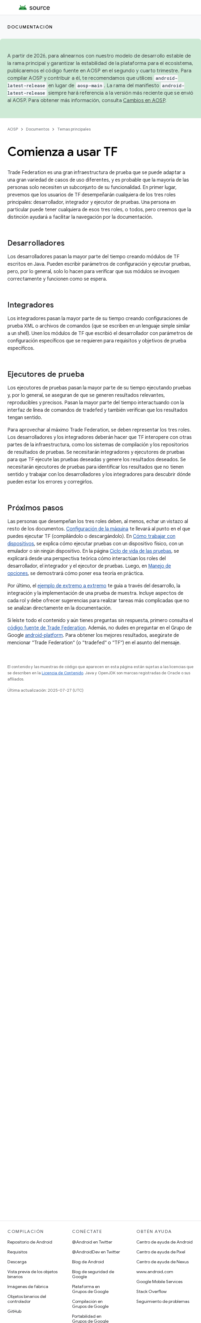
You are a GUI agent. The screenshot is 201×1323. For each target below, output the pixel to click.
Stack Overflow (151, 1291)
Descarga (17, 1262)
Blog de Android (88, 1262)
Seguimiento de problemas (162, 1301)
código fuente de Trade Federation (46, 628)
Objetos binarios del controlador (26, 1299)
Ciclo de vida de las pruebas (140, 551)
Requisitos (17, 1252)
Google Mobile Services (159, 1281)
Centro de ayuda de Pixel (160, 1252)
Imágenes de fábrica (27, 1286)
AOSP (12, 129)
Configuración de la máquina (97, 529)
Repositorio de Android (29, 1242)
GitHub (14, 1311)
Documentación (30, 27)
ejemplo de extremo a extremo (71, 586)
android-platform (44, 635)
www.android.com (154, 1271)
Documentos (37, 129)
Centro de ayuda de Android (164, 1242)
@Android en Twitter (92, 1242)
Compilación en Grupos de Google (90, 1304)
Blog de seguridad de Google (93, 1274)
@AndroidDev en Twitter (96, 1252)
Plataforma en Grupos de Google (90, 1289)
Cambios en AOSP (144, 100)
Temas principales (74, 129)
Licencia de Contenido (62, 673)
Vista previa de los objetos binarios (32, 1274)
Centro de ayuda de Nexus (162, 1262)
